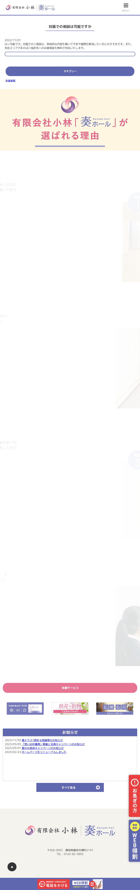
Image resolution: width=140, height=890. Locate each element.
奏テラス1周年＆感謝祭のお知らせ (42, 740)
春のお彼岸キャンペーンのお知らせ (43, 748)
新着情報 (10, 80)
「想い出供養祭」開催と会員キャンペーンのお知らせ (53, 744)
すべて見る (82, 787)
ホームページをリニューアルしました (44, 752)
